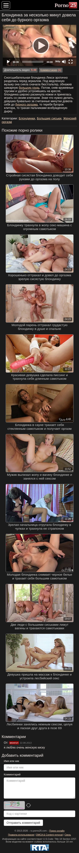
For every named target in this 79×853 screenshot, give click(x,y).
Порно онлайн (56, 830)
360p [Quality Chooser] (57, 61)
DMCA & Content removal (49, 834)
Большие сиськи (49, 118)
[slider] (32, 62)
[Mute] (64, 61)
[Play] (39, 45)
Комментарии (48, 70)
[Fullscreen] (70, 61)
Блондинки (27, 118)
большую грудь (29, 87)
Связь (67, 834)
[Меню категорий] (6, 5)
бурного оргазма (26, 104)
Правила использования (21, 834)
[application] (39, 45)
